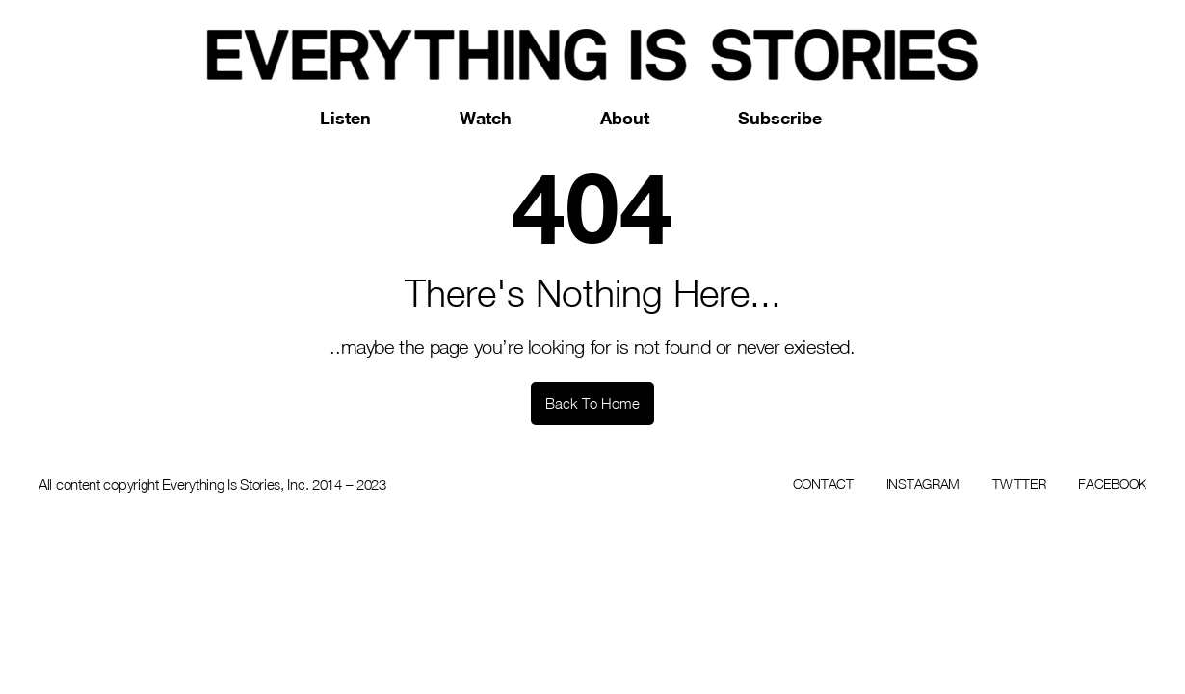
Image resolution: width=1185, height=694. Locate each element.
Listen (345, 117)
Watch (486, 117)
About (624, 117)
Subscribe (780, 117)
